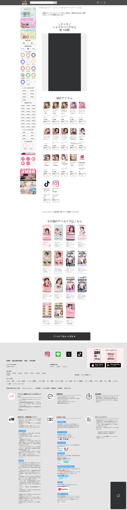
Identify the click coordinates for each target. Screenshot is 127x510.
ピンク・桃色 (68, 381)
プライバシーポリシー (27, 388)
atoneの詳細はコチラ (62, 475)
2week (58, 366)
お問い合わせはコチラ (63, 403)
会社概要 (60, 388)
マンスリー (64, 366)
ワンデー (52, 366)
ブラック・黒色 (59, 381)
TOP (39, 7)
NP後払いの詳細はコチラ (63, 459)
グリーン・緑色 (88, 381)
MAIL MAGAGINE (17, 361)
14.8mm (44, 373)
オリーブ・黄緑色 (78, 381)
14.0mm (8, 373)
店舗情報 (53, 388)
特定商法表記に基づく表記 (13, 388)
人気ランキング (10, 366)
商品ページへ (47, 122)
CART (25, 361)
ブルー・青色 (107, 381)
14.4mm (32, 373)
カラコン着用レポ (85, 375)
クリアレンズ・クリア (18, 384)
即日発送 (77, 375)
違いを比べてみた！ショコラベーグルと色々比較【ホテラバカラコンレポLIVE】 (62, 7)
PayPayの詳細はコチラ (63, 486)
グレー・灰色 (50, 381)
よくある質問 (46, 388)
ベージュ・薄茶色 (31, 381)
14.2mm (20, 373)
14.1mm (14, 373)
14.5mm (38, 373)
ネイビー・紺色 (98, 381)
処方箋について (22, 410)
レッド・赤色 (41, 381)
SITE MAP (32, 361)
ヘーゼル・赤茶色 (20, 381)
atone (61, 473)
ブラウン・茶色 (10, 381)
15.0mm (8, 375)
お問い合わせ (67, 388)
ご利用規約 (38, 388)
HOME (8, 361)
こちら (29, 502)
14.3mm (26, 373)
